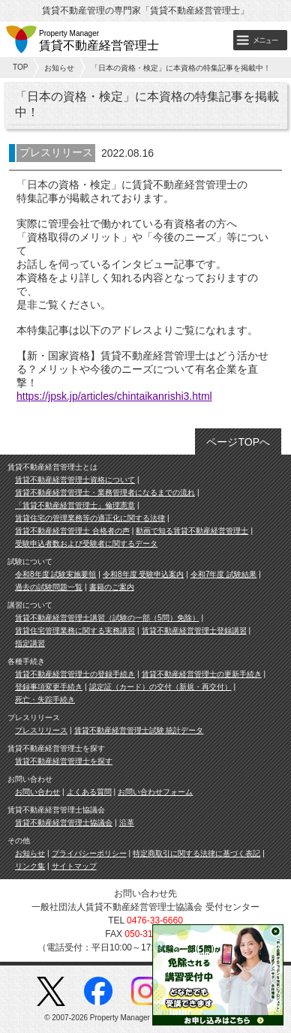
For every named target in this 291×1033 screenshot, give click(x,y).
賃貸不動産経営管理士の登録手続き (75, 674)
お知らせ (59, 68)
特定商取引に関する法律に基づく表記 (196, 853)
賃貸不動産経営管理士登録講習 (194, 630)
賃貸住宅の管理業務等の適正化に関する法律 (90, 518)
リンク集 (30, 866)
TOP (20, 67)
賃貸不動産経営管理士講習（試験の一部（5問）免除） (107, 618)
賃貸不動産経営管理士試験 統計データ (139, 730)
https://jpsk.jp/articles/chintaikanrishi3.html (114, 396)
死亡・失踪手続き (45, 699)
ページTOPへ (238, 442)
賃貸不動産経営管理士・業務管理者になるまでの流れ (105, 492)
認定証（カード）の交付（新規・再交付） (160, 687)
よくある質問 (89, 792)
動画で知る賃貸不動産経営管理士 (192, 531)
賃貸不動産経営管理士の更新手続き (202, 674)
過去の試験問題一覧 (48, 587)
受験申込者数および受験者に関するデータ (86, 543)
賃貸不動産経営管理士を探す (63, 761)
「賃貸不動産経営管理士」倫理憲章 (75, 505)
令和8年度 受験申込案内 (143, 574)
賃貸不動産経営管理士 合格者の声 (72, 531)
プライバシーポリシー (89, 853)
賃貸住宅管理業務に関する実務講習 (75, 630)
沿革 (126, 822)
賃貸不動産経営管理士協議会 (63, 822)
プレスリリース (41, 730)
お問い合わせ (37, 792)
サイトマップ (74, 866)
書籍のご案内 (111, 587)
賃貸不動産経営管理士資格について (75, 480)
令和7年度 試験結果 (223, 574)
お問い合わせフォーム (155, 792)
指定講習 (30, 643)
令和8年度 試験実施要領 (55, 574)
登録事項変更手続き (48, 687)
